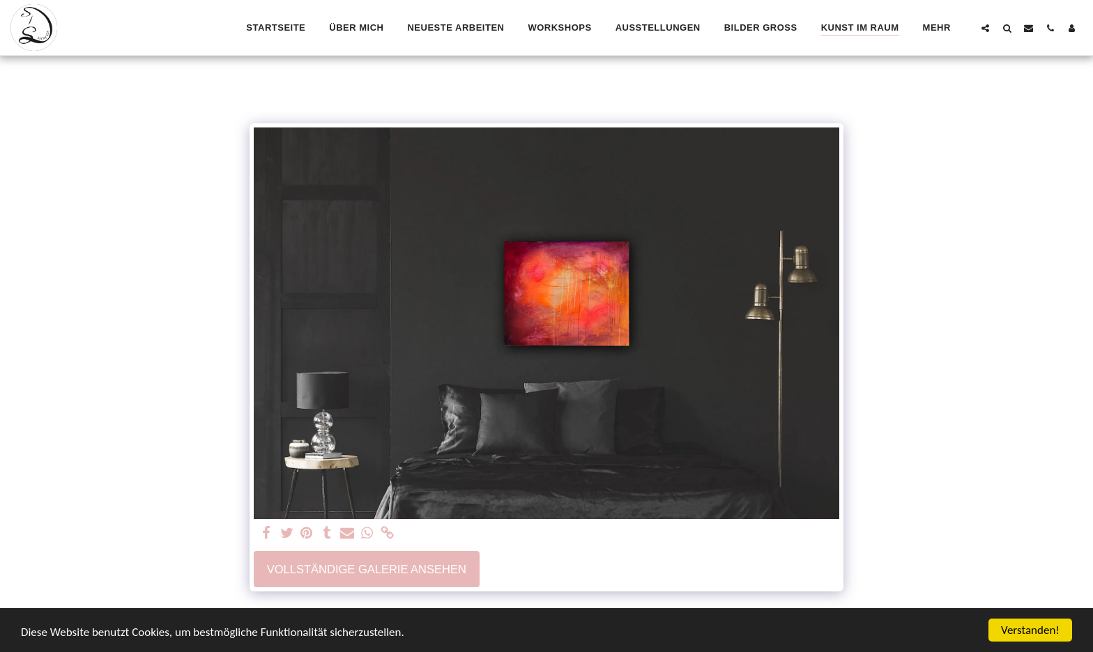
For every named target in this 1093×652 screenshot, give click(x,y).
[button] (985, 28)
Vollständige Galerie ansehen (366, 569)
